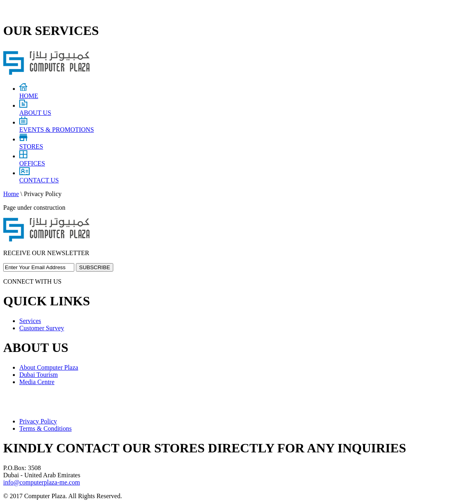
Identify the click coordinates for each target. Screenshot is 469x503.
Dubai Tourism (38, 374)
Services (30, 320)
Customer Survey (41, 328)
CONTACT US (39, 177)
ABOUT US (35, 109)
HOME (28, 92)
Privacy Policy (38, 421)
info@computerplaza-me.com (41, 482)
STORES (31, 143)
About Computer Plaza (48, 367)
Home (11, 193)
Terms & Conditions (45, 428)
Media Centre (37, 381)
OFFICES (32, 160)
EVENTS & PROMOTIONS (56, 126)
